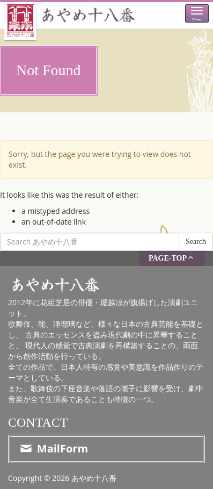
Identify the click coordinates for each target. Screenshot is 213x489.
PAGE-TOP (172, 257)
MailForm (53, 448)
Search (196, 242)
